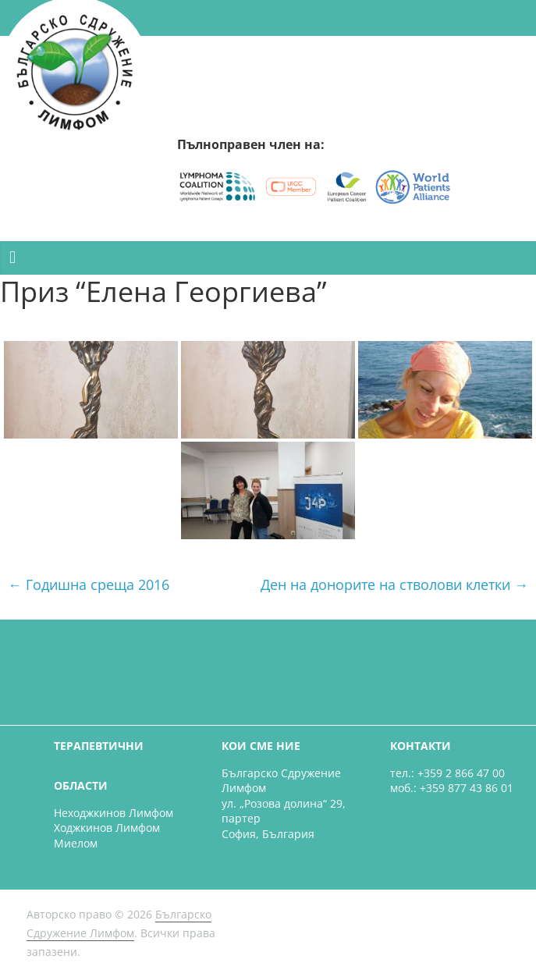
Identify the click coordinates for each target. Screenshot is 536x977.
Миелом (76, 843)
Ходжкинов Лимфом (107, 827)
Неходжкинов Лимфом (113, 812)
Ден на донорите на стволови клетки (394, 584)
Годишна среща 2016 (88, 584)
